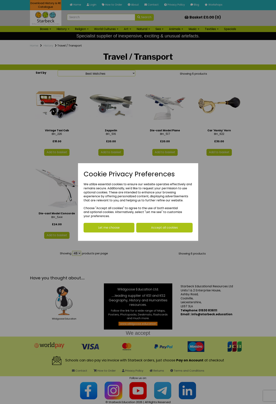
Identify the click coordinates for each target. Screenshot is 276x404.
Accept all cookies (164, 227)
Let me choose (109, 227)
